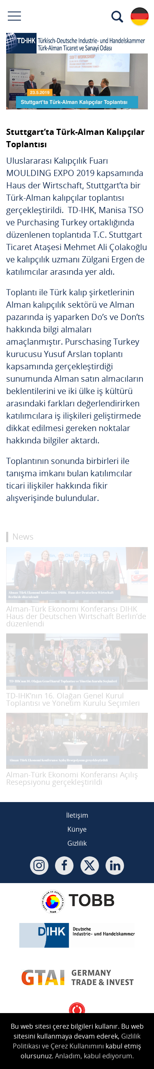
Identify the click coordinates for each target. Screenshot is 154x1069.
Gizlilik (77, 843)
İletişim (77, 815)
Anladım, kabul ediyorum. (94, 1055)
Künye (77, 829)
